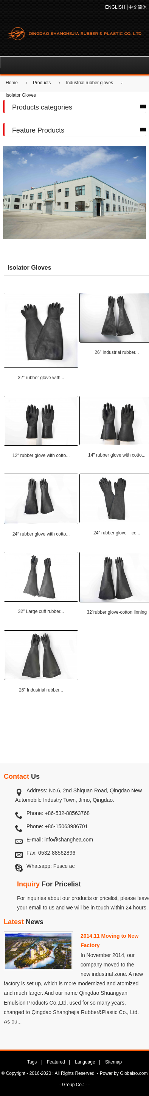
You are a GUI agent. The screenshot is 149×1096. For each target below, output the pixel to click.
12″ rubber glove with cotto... (41, 455)
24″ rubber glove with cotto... (41, 534)
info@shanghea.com (68, 840)
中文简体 (138, 7)
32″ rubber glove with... (41, 377)
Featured (56, 1062)
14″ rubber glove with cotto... (117, 455)
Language (85, 1062)
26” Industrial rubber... (41, 690)
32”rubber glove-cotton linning (117, 612)
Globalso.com (133, 1073)
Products (42, 82)
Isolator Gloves (21, 95)
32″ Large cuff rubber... (41, 611)
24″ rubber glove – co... (116, 533)
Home (12, 82)
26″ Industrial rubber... (117, 352)
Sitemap (113, 1062)
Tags (32, 1062)
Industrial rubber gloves (89, 82)
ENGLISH (115, 7)
